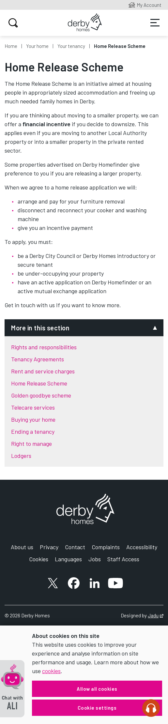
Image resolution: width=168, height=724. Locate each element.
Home (11, 46)
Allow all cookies (97, 689)
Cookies (38, 559)
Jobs (94, 559)
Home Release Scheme (39, 383)
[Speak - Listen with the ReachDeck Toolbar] (151, 708)
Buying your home (33, 419)
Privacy (49, 547)
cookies (51, 670)
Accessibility (141, 547)
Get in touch (20, 305)
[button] (12, 688)
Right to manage (31, 443)
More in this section (40, 328)
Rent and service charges (43, 371)
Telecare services (33, 407)
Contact (75, 547)
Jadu (155, 615)
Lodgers (21, 455)
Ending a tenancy (32, 431)
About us (22, 547)
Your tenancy (71, 46)
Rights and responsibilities (44, 347)
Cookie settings (97, 708)
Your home (37, 46)
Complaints (106, 547)
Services (154, 22)
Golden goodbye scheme (41, 395)
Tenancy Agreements (37, 359)
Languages (68, 559)
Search (12, 23)
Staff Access (123, 559)
